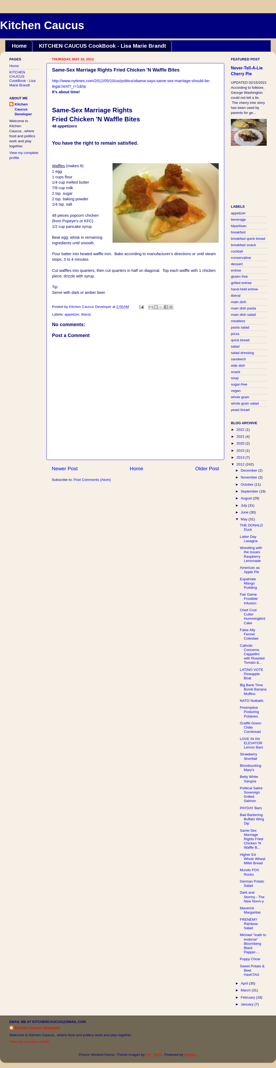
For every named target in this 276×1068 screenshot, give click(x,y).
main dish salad (243, 315)
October (248, 484)
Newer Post (65, 468)
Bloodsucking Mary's (250, 768)
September (250, 491)
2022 (240, 430)
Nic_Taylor (154, 1055)
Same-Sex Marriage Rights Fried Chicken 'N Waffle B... (251, 839)
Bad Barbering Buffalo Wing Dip (252, 819)
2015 (240, 451)
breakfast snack (243, 245)
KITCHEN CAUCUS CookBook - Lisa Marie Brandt (102, 46)
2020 (240, 443)
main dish (238, 302)
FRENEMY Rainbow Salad (249, 924)
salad (235, 346)
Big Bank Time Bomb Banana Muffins (253, 689)
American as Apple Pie (250, 570)
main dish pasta (243, 308)
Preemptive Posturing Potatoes (249, 712)
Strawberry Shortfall (248, 756)
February (248, 997)
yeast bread (240, 410)
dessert (237, 264)
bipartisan (239, 226)
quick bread (240, 340)
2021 (240, 436)
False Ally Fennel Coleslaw (249, 634)
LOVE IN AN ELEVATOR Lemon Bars (251, 743)
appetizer (71, 314)
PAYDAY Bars (251, 808)
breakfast (238, 232)
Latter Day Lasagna (249, 539)
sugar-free (239, 384)
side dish (238, 365)
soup (235, 378)
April (245, 983)
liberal (86, 314)
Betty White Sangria (249, 779)
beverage (238, 219)
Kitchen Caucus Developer (23, 109)
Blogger (190, 1055)
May (244, 519)
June (245, 512)
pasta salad (240, 327)
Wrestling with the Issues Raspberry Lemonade (251, 554)
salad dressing (242, 353)
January (248, 1004)
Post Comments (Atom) (92, 480)
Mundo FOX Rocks (249, 872)
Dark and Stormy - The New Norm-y (252, 896)
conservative (241, 258)
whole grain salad (245, 403)
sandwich (238, 359)
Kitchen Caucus (42, 25)
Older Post (207, 468)
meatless (238, 321)
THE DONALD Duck (251, 527)
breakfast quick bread (248, 239)
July (244, 505)
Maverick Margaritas (250, 910)
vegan (236, 391)
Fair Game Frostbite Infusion (249, 598)
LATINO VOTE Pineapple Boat (251, 674)
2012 (240, 464)
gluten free (239, 276)
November (249, 477)
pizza (235, 334)
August (247, 498)
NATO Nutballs (252, 701)
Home (19, 46)
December (249, 470)
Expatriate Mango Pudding (248, 583)
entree (236, 270)
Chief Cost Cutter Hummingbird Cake (252, 616)
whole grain (240, 397)
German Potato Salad (252, 883)
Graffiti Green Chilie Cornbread (250, 727)
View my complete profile (29, 1042)
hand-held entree (244, 289)
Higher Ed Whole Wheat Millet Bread (252, 859)
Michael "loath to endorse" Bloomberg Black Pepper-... (253, 943)
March (246, 990)
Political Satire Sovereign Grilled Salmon (251, 794)
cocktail (237, 251)
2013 (240, 457)
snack (235, 372)
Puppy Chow (250, 959)
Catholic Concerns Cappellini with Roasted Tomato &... (252, 654)
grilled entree (241, 283)
